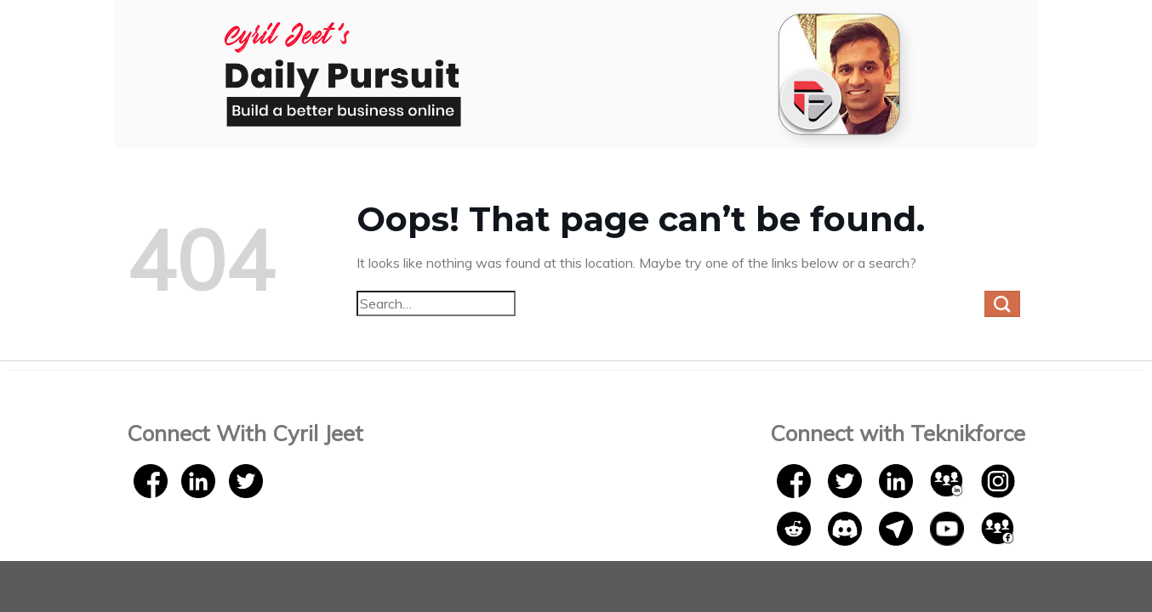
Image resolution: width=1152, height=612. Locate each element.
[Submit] (1002, 304)
